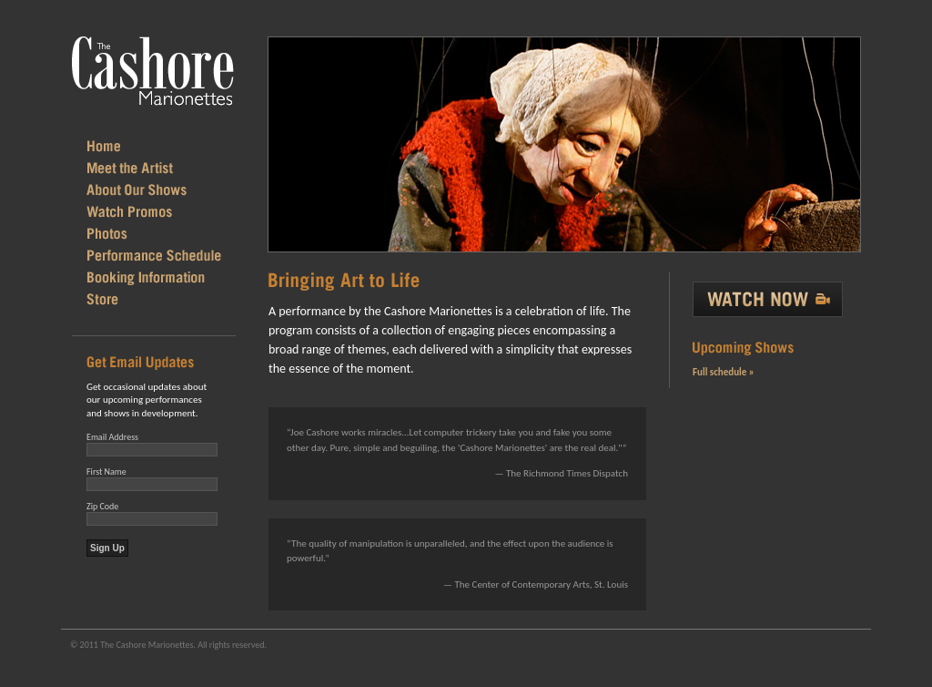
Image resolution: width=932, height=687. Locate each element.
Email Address (112, 437)
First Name (106, 471)
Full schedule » (724, 372)
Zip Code (102, 506)
